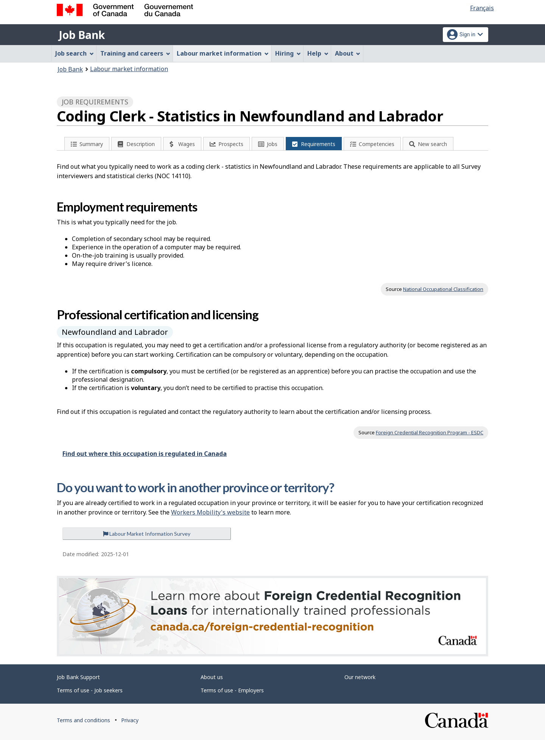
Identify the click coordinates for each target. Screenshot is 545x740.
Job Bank (82, 35)
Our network (359, 677)
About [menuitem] (348, 53)
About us (212, 677)
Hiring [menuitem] (288, 53)
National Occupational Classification (443, 289)
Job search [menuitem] (74, 53)
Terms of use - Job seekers (90, 690)
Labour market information (129, 69)
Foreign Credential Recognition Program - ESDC (429, 432)
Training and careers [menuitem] (135, 53)
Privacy (130, 720)
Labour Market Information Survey (146, 533)
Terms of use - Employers (232, 690)
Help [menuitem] (318, 53)
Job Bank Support (78, 677)
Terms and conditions (83, 720)
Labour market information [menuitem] (223, 53)
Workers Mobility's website (210, 512)
